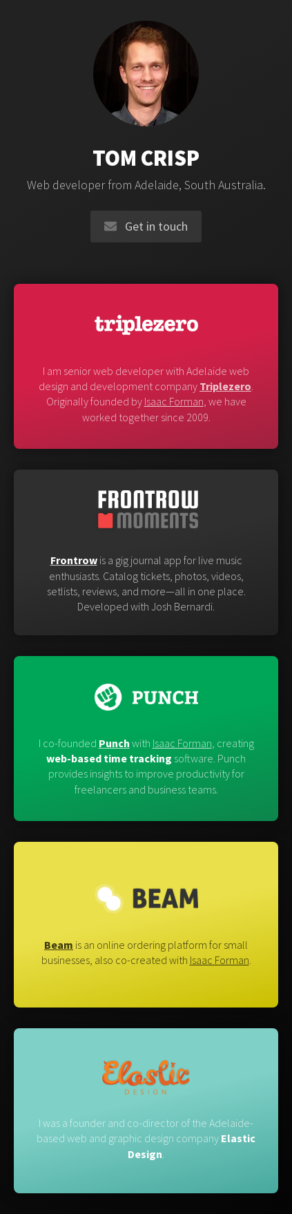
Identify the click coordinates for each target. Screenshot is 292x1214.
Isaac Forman (174, 401)
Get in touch (146, 226)
